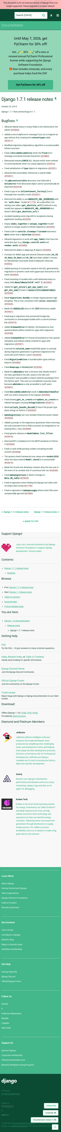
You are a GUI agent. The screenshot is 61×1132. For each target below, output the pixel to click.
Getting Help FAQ (9, 972)
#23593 (45, 395)
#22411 (8, 140)
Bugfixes (11, 573)
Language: (50, 1113)
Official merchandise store (13, 1060)
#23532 (8, 264)
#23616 (8, 436)
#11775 (31, 202)
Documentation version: (44, 1120)
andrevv (8, 1114)
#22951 (52, 168)
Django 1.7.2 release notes (15, 512)
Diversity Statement (10, 907)
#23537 (19, 344)
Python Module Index (14, 606)
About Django (7, 883)
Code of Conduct (9, 903)
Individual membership (11, 949)
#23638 (16, 452)
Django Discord (8, 976)
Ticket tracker (8, 692)
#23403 (36, 234)
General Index (10, 602)
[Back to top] (55, 1127)
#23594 (37, 367)
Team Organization (10, 893)
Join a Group (7, 930)
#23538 (8, 333)
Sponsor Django (8, 1050)
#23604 (14, 130)
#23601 (8, 387)
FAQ (3, 644)
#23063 (10, 444)
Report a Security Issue (11, 944)
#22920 (26, 219)
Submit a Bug (7, 939)
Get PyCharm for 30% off (30, 84)
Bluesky (5, 1018)
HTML (24, 713)
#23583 (28, 493)
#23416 (50, 164)
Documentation (12, 25)
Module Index (15, 656)
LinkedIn (5, 1023)
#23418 (17, 187)
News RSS (6, 1028)
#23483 (22, 245)
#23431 (8, 176)
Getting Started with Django (14, 888)
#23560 (16, 362)
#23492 (46, 250)
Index (4, 656)
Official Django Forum (12, 680)
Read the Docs (19, 716)
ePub (35, 713)
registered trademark (19, 1126)
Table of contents (12, 597)
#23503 (47, 282)
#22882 (45, 156)
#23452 (50, 227)
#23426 (8, 304)
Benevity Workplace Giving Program (17, 1065)
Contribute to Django (10, 935)
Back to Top (30, 521)
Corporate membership (11, 1055)
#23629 (24, 478)
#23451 (35, 194)
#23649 (53, 470)
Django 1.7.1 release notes (16, 568)
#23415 (12, 322)
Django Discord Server (12, 668)
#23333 (31, 410)
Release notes (13, 625)
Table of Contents (35, 656)
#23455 (37, 355)
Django (4, 15)
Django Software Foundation (14, 898)
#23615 (8, 462)
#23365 (8, 418)
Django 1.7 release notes (47, 512)
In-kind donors (10, 1094)
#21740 (28, 486)
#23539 (8, 293)
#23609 (26, 429)
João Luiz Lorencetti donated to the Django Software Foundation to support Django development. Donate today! (35, 547)
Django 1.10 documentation (17, 621)
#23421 (8, 311)
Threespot (8, 1106)
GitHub (4, 1004)
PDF (30, 713)
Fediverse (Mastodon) (11, 1013)
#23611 (49, 402)
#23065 (14, 274)
